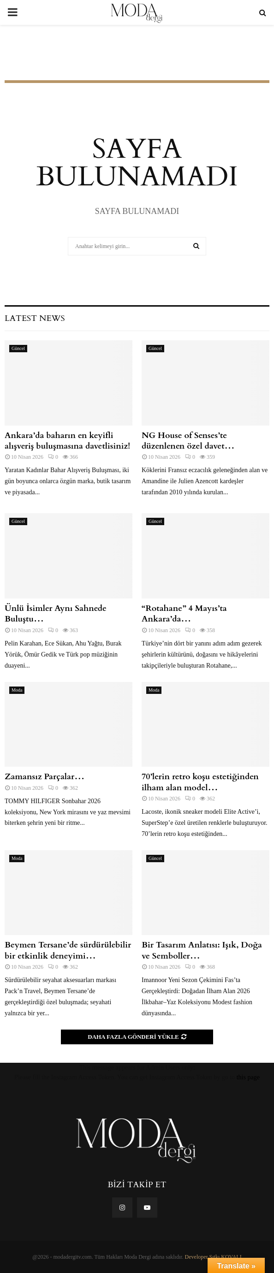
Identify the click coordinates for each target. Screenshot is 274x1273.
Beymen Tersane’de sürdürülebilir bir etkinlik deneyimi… (68, 950)
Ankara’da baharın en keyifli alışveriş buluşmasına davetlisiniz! (68, 441)
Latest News (35, 318)
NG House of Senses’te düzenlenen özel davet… (188, 441)
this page (248, 1077)
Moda (17, 690)
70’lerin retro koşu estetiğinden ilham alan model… (200, 782)
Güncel (18, 348)
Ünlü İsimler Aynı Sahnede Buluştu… (56, 614)
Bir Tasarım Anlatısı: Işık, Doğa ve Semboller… (202, 950)
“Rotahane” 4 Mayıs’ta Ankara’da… (184, 614)
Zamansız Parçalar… (44, 776)
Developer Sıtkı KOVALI (213, 1257)
